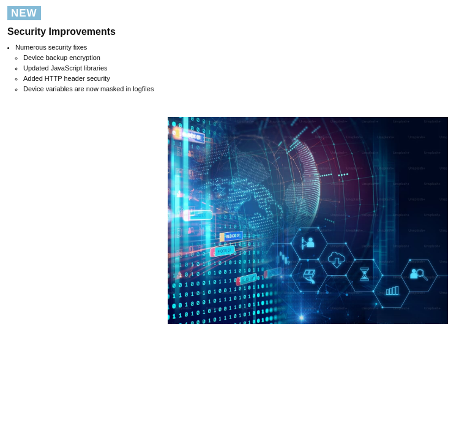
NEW (24, 13)
